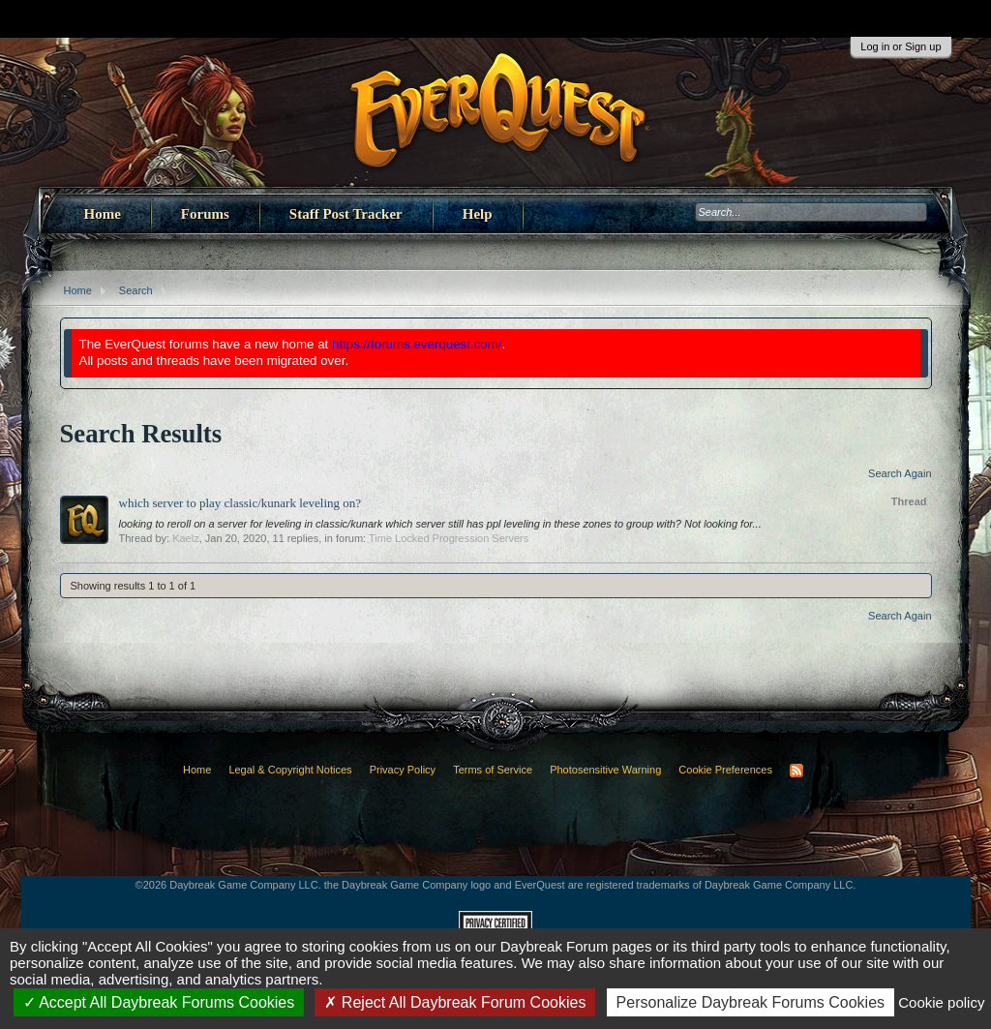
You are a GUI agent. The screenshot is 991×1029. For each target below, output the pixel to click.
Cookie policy (941, 1002)
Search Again (899, 473)
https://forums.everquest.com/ (417, 344)
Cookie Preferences (725, 769)
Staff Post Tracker (346, 214)
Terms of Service (492, 769)
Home (102, 214)
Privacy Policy (402, 769)
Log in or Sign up (900, 46)
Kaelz (185, 538)
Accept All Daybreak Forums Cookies (159, 1002)
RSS (796, 770)
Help (478, 214)
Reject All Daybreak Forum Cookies (455, 1002)
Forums (205, 214)
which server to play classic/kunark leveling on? (240, 503)
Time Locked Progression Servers (448, 538)
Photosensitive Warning (605, 769)
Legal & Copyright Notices (289, 769)
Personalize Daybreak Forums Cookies (750, 1002)
